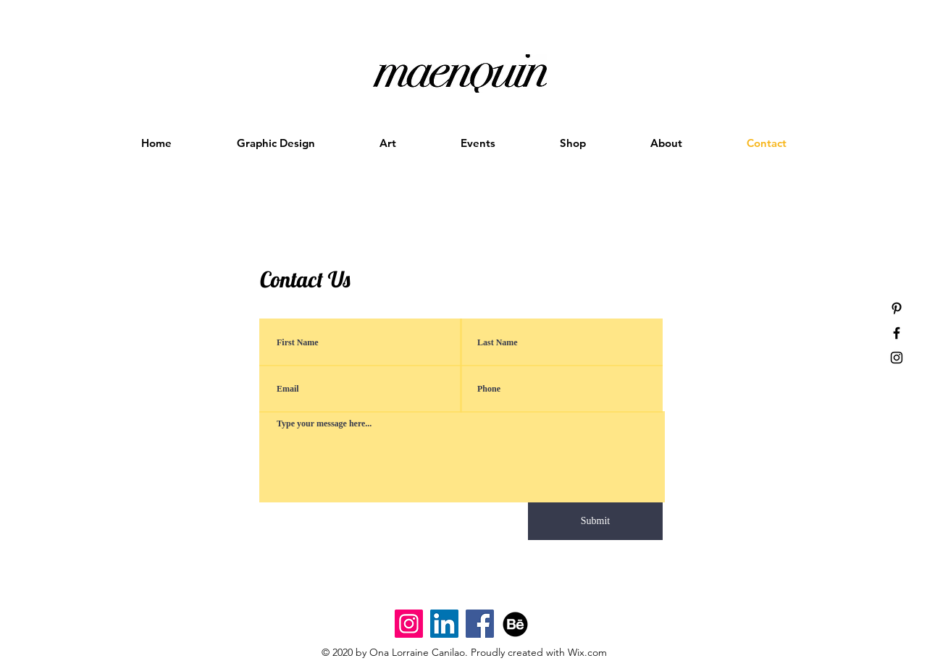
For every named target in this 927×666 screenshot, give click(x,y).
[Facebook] (480, 624)
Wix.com (587, 652)
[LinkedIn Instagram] (444, 624)
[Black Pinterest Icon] (897, 308)
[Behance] (515, 624)
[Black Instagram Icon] (897, 358)
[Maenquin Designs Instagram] (409, 624)
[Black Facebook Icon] (897, 333)
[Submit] (595, 521)
